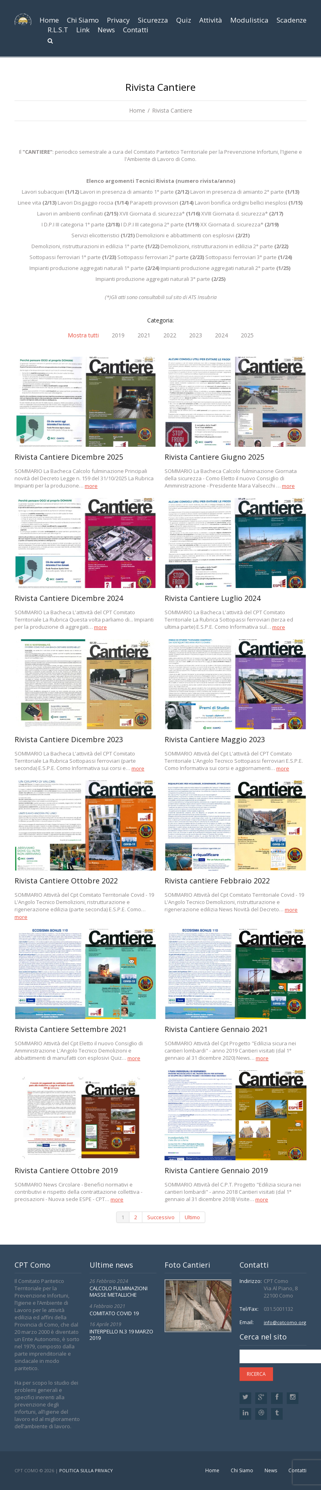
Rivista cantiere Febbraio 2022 (217, 880)
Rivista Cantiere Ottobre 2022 (66, 880)
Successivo (161, 1217)
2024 (221, 335)
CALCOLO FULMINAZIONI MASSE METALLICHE (119, 1291)
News (106, 29)
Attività (210, 20)
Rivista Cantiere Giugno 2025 (214, 457)
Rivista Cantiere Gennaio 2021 (216, 1029)
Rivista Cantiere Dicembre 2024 (69, 598)
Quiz (183, 20)
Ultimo (192, 1217)
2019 (118, 335)
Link (83, 29)
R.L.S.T (58, 29)
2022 (169, 335)
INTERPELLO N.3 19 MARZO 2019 (121, 1334)
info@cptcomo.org (284, 1322)
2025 (247, 335)
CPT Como (26, 1470)
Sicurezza (153, 20)
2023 (195, 335)
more (91, 486)
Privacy (118, 20)
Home (49, 20)
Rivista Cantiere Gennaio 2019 (216, 1170)
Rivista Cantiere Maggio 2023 (215, 739)
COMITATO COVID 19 (114, 1313)
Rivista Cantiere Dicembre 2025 (69, 457)
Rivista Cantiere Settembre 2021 (71, 1029)
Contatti (135, 29)
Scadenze (291, 20)
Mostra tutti (83, 335)
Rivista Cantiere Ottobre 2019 (66, 1170)
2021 (144, 335)
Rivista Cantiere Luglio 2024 (213, 598)
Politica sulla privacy (86, 1470)
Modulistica (249, 20)
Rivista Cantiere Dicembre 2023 (69, 739)
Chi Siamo (83, 20)
